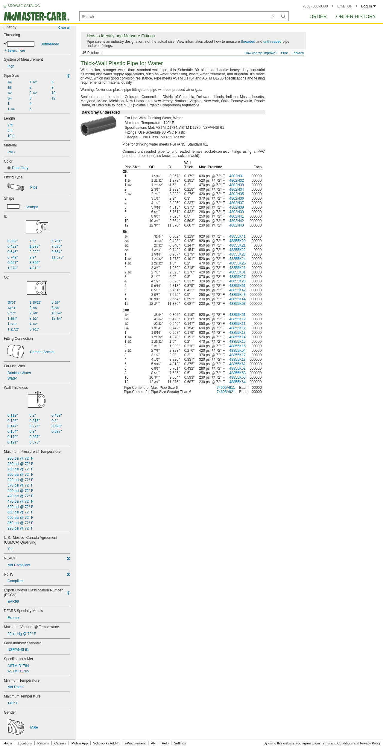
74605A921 (226, 392)
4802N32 (236, 180)
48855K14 (237, 337)
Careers (60, 743)
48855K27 (237, 277)
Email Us (344, 6)
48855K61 (237, 286)
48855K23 (237, 254)
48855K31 (237, 272)
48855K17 (237, 355)
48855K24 (237, 259)
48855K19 (237, 319)
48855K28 (237, 281)
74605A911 (226, 388)
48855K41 (237, 236)
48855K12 (237, 328)
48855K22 (237, 250)
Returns (43, 743)
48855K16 (237, 346)
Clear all (64, 27)
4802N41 (236, 216)
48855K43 (237, 295)
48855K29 (237, 241)
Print (284, 53)
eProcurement (135, 743)
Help (165, 743)
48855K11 (237, 324)
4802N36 (236, 198)
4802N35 (236, 194)
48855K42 (237, 290)
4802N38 (236, 207)
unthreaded (272, 41)
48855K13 (237, 333)
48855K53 (237, 373)
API (153, 743)
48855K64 (237, 382)
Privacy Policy (370, 743)
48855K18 (237, 359)
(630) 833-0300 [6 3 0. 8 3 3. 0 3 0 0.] (315, 6)
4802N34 (236, 189)
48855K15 (237, 341)
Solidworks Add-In (106, 743)
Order (318, 16)
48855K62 (237, 364)
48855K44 (237, 299)
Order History (356, 16)
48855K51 (237, 315)
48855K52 (237, 368)
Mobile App (80, 743)
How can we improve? (261, 53)
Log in (368, 6)
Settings (180, 743)
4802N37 (236, 203)
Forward (298, 53)
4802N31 (236, 176)
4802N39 (236, 212)
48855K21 (237, 245)
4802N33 (236, 185)
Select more (16, 50)
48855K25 (237, 263)
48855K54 (237, 350)
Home (8, 743)
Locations (25, 743)
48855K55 (237, 377)
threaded (248, 41)
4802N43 (236, 225)
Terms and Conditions (337, 743)
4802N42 (236, 221)
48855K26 (237, 268)
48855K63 (237, 304)
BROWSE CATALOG (23, 5)
